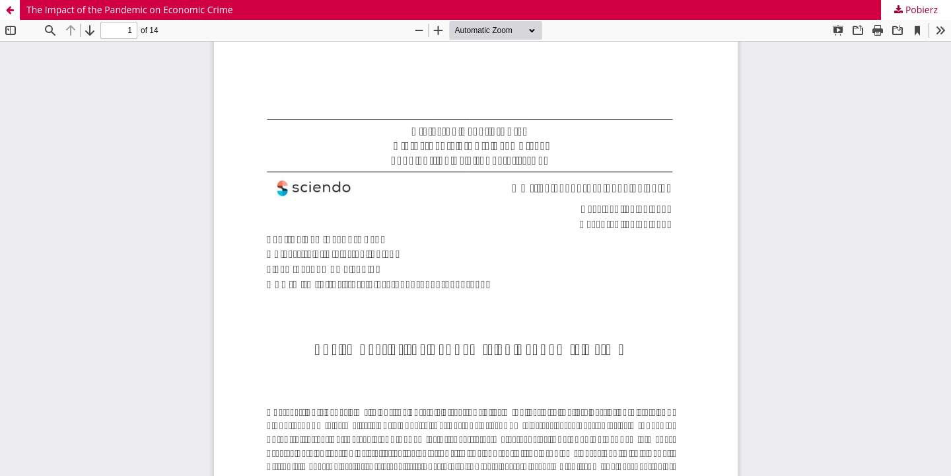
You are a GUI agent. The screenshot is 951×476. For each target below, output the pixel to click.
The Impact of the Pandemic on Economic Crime (129, 9)
